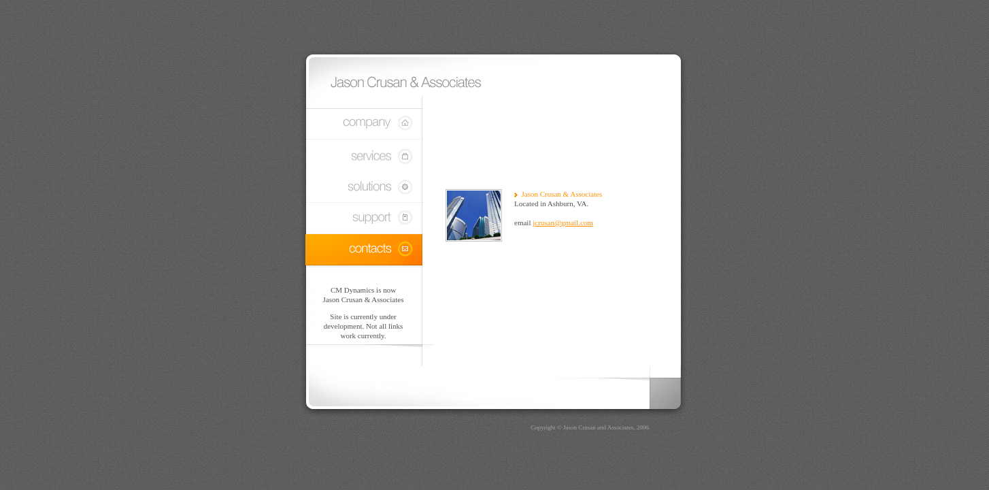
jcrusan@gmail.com (563, 222)
